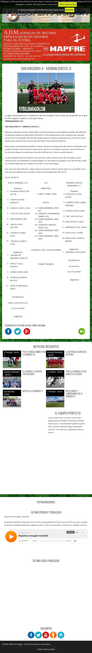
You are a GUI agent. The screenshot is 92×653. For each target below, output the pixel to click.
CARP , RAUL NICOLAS (74, 216)
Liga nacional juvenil (9, 393)
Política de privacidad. (67, 4)
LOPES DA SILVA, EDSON (20, 213)
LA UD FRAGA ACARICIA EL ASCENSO (76, 353)
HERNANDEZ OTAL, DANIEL (76, 227)
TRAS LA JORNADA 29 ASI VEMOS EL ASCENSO (76, 372)
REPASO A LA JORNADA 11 (33, 391)
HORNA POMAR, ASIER (19, 272)
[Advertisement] (46, 471)
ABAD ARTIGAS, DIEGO (75, 222)
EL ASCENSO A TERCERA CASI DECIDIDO (32, 372)
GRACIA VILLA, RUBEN (74, 233)
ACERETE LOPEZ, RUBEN (75, 211)
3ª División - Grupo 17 (11, 354)
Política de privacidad (46, 649)
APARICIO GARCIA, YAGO (20, 208)
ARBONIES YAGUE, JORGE (75, 252)
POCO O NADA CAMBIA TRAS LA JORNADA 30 (34, 353)
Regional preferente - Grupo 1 (55, 354)
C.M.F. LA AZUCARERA (51, 250)
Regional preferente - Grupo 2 (11, 373)
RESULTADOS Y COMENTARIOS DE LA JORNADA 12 (74, 394)
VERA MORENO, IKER (18, 219)
